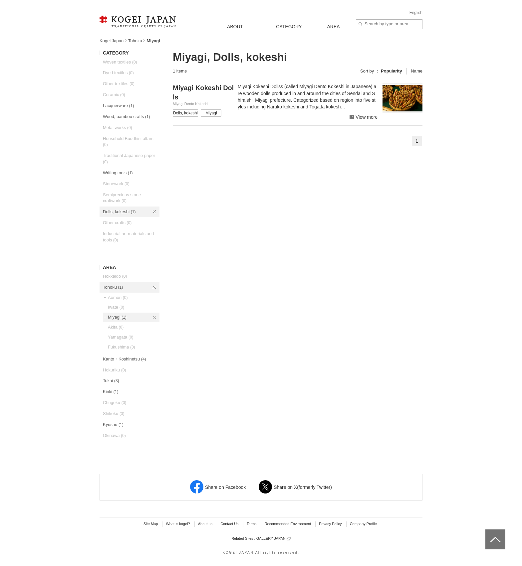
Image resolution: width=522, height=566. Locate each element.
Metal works (117, 127)
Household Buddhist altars (128, 141)
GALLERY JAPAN (273, 538)
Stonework (116, 183)
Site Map (150, 524)
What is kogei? (178, 524)
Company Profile (363, 524)
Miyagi (117, 317)
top (487, 532)
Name (416, 71)
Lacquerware (118, 105)
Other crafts (117, 222)
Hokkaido (115, 276)
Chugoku (114, 402)
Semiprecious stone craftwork (122, 198)
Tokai (111, 380)
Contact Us (229, 524)
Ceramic (114, 94)
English (415, 12)
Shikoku (114, 413)
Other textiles (118, 83)
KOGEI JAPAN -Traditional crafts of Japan (138, 22)
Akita (116, 327)
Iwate (116, 307)
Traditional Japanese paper (129, 158)
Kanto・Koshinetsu (124, 358)
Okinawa (114, 435)
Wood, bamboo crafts (126, 116)
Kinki (110, 391)
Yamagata (120, 337)
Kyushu (113, 424)
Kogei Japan (112, 40)
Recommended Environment (288, 524)
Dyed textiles (118, 72)
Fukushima (121, 347)
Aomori (118, 297)
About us (205, 524)
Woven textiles (120, 62)
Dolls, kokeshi (119, 211)
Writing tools (118, 172)
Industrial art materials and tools (128, 236)
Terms (252, 524)
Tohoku (135, 40)
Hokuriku (114, 369)
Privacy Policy (330, 524)
